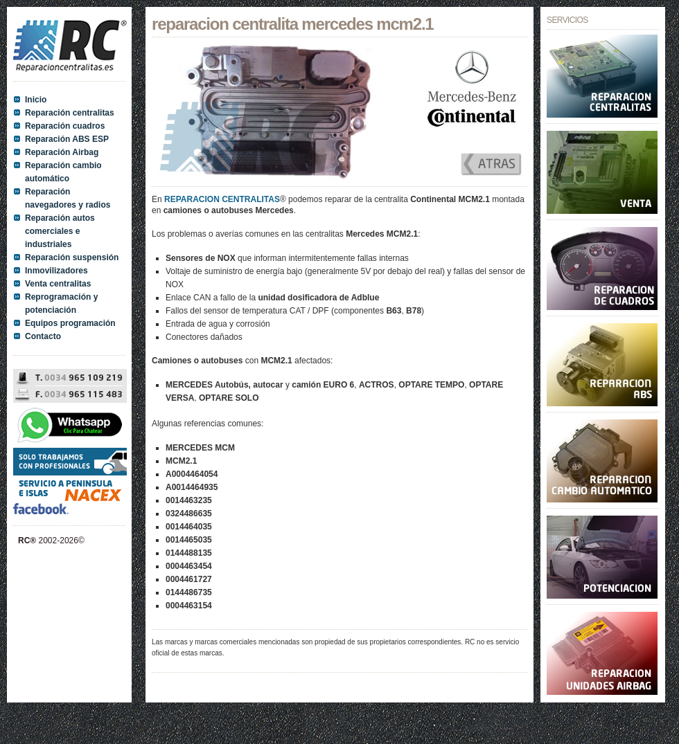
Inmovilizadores (56, 270)
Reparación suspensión (71, 257)
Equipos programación (70, 323)
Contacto (43, 336)
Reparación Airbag (61, 152)
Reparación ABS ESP (67, 139)
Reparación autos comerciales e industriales (60, 231)
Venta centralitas (58, 284)
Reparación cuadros (65, 126)
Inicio (35, 100)
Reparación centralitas (69, 113)
